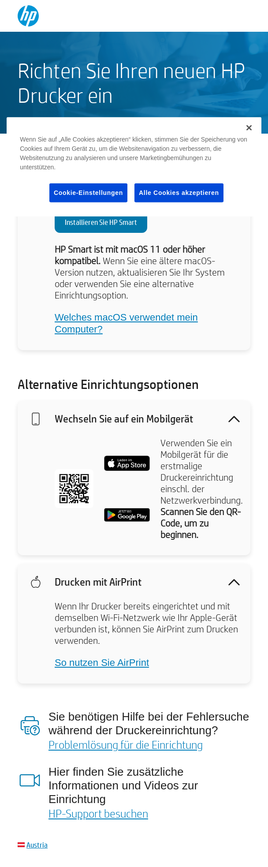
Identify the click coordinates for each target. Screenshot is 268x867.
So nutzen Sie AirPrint (102, 662)
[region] (134, 167)
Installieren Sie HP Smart (101, 222)
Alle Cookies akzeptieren (179, 192)
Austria (37, 845)
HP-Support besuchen (98, 813)
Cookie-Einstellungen (88, 192)
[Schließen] (249, 128)
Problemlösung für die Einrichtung (125, 744)
